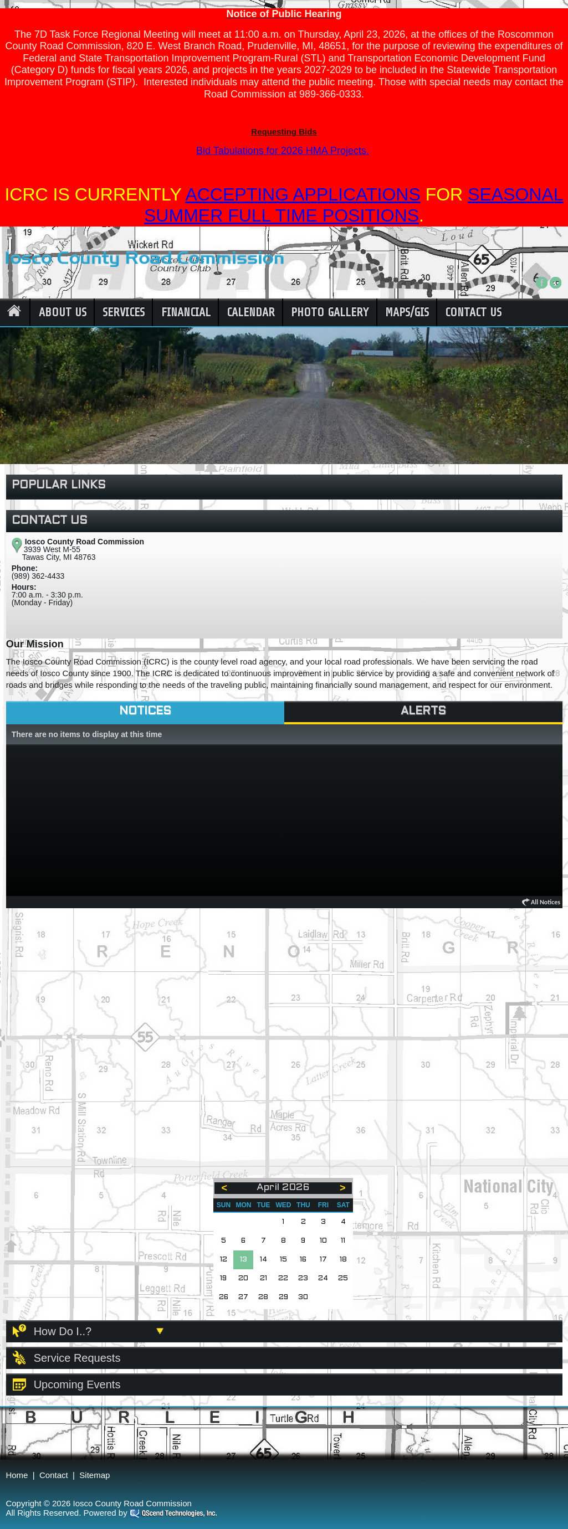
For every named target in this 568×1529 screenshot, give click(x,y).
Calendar (251, 312)
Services (124, 312)
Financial (186, 312)
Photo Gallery (330, 312)
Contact (53, 1475)
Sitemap (94, 1475)
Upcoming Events (77, 1384)
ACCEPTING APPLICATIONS (302, 194)
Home (17, 1475)
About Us (62, 312)
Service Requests (77, 1358)
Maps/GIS (407, 312)
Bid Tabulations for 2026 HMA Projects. (282, 150)
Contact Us (473, 312)
